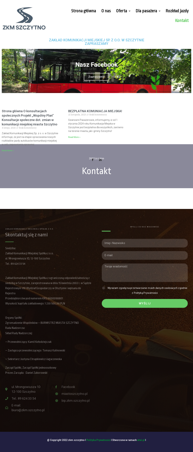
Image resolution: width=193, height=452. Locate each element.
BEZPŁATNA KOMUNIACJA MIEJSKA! (95, 111)
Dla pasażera (148, 11)
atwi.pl (141, 440)
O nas (106, 11)
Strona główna (83, 11)
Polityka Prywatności (98, 440)
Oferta (123, 11)
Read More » (8, 150)
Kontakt (182, 20)
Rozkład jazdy (177, 11)
